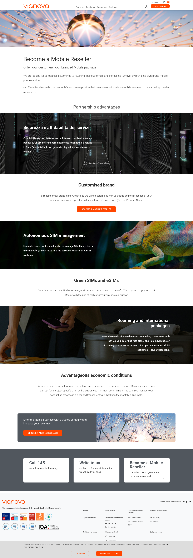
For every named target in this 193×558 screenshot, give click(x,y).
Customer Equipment (135, 521)
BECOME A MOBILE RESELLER (96, 209)
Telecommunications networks (135, 512)
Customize (80, 553)
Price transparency (134, 518)
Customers (102, 7)
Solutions (90, 7)
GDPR (130, 525)
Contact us (160, 6)
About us (80, 7)
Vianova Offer (110, 511)
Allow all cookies (109, 553)
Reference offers (111, 523)
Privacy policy (155, 518)
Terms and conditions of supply (114, 519)
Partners (113, 7)
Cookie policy (154, 521)
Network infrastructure (158, 511)
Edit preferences (156, 532)
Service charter (110, 527)
